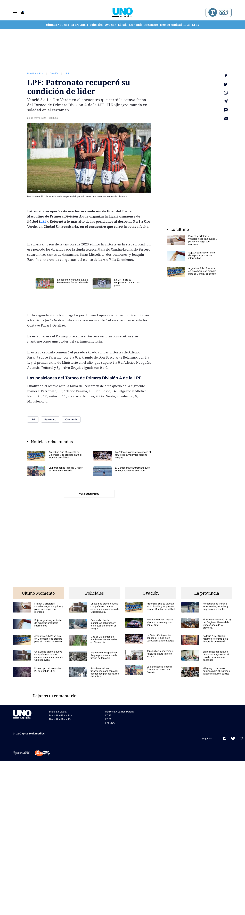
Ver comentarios (89, 494)
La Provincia (79, 24)
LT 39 (186, 24)
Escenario (151, 24)
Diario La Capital (58, 711)
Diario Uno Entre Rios (60, 715)
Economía (136, 24)
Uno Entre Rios (35, 73)
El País (122, 24)
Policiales (96, 24)
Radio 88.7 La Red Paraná (119, 711)
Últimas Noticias (57, 24)
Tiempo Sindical (171, 24)
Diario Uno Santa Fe (60, 719)
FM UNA (110, 723)
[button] (15, 12)
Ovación (110, 24)
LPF (67, 73)
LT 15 (195, 24)
